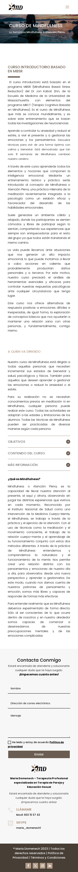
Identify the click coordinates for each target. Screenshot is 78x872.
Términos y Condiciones (47, 858)
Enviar (39, 754)
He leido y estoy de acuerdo (36, 744)
